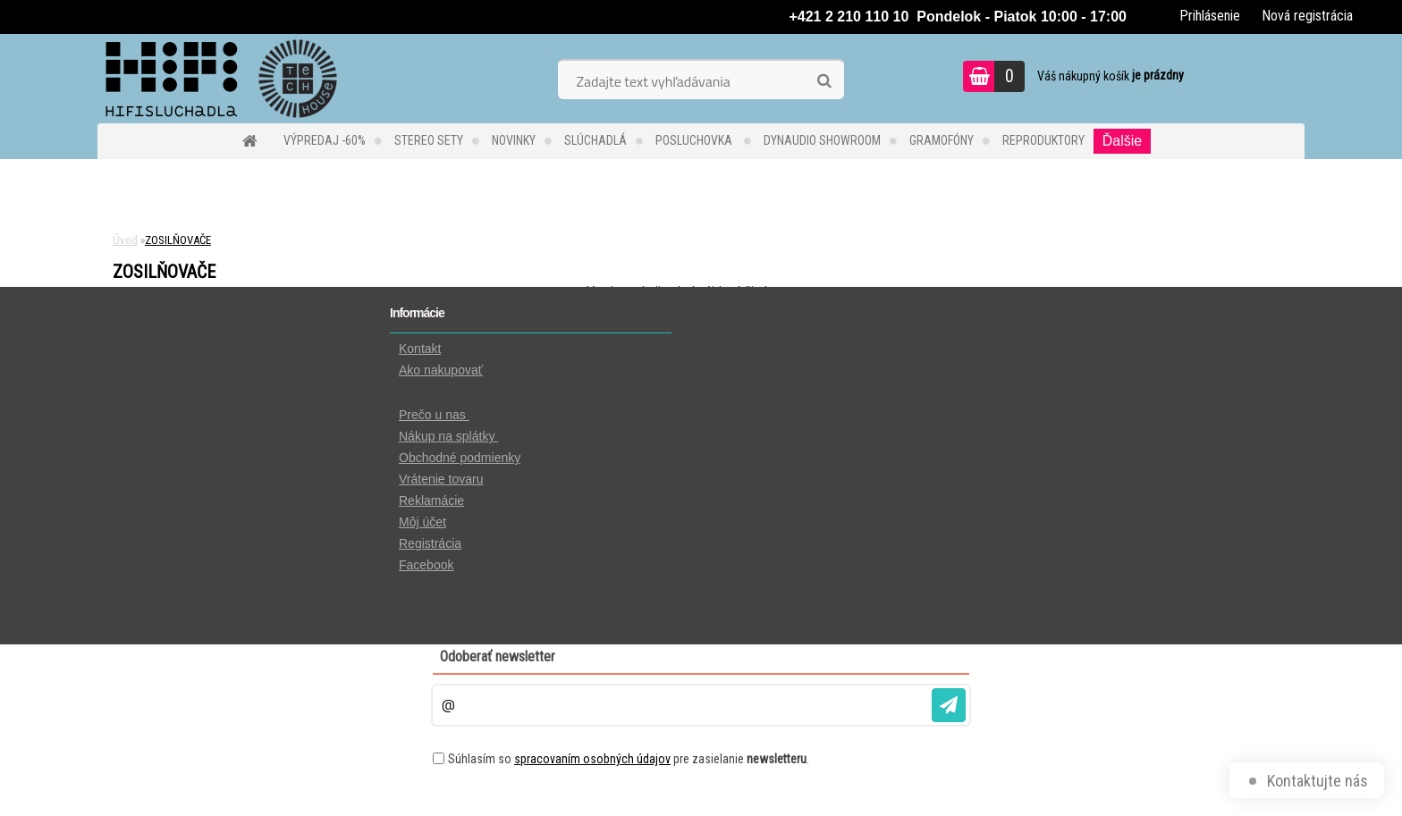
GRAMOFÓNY (941, 140)
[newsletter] (949, 705)
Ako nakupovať (441, 370)
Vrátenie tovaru (441, 479)
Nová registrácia (1307, 15)
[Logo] (220, 78)
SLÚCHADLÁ (595, 140)
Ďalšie (1122, 140)
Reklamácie (431, 500)
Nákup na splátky (448, 436)
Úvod (125, 240)
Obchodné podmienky (459, 457)
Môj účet (422, 522)
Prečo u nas (434, 414)
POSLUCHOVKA (695, 140)
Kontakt (420, 348)
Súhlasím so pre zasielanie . (628, 759)
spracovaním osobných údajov (592, 759)
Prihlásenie (1209, 15)
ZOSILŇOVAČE (178, 240)
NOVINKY (514, 140)
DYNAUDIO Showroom (822, 140)
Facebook (426, 565)
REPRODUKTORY (1043, 140)
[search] (824, 81)
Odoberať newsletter (497, 656)
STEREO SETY (428, 140)
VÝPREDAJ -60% (324, 140)
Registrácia (430, 543)
